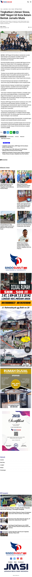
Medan (1, 467)
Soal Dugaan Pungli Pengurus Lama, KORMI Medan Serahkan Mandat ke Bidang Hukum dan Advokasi (19, 526)
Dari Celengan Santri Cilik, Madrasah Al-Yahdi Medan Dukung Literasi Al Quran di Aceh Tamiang (14, 150)
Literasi (9, 9)
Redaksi (10, 562)
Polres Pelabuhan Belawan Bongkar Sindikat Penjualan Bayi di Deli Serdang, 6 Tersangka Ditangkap (15, 508)
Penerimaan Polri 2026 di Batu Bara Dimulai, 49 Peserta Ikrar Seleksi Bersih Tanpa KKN (19, 519)
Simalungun (3, 470)
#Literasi (17, 136)
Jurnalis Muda (5, 9)
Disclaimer (21, 562)
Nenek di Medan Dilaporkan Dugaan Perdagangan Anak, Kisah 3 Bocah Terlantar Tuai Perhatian (20, 513)
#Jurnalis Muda (10, 136)
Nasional (12, 9)
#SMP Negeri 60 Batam (5, 138)
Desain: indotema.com (16, 575)
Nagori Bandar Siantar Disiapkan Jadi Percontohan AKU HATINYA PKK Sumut (23, 186)
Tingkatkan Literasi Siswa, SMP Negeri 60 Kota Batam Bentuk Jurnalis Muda (15, 146)
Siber (15, 562)
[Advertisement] (16, 481)
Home (2, 9)
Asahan (2, 459)
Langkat (2, 465)
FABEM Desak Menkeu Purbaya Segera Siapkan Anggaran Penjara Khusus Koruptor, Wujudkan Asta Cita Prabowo (16, 153)
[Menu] (31, 2)
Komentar (30, 27)
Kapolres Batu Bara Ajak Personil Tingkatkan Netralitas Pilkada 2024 (19, 532)
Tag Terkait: (3, 136)
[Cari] (28, 2)
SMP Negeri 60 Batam (18, 9)
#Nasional (22, 136)
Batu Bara (2, 462)
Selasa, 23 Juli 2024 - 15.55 (4, 27)
